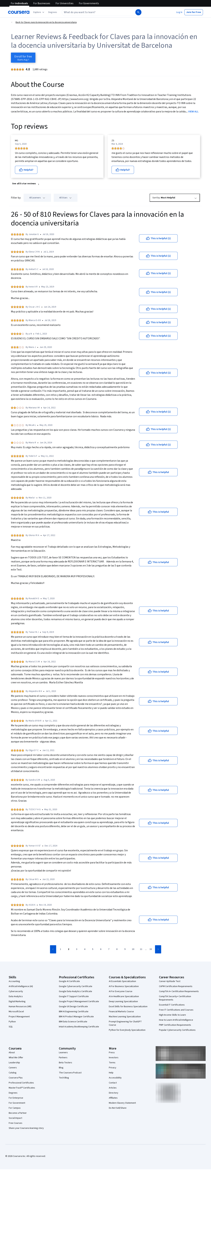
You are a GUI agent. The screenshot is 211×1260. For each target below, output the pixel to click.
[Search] (138, 12)
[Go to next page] (158, 949)
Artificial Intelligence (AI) (21, 986)
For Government (17, 1103)
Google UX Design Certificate (73, 1006)
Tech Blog (64, 1077)
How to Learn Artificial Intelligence (176, 1020)
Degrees (13, 1093)
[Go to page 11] (141, 949)
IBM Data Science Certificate (73, 1021)
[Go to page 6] (101, 949)
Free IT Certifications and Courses (176, 1010)
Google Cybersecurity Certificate (75, 986)
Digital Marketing (17, 1001)
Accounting (14, 981)
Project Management (19, 1016)
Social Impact (15, 1118)
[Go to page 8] (117, 949)
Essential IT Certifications (172, 1005)
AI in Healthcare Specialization (124, 996)
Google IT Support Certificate (74, 996)
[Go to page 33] (151, 949)
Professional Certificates (21, 1082)
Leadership (14, 1062)
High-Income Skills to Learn (172, 1015)
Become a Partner (18, 1113)
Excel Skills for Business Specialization (128, 1006)
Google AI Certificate (69, 981)
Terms (112, 1062)
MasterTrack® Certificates (22, 1088)
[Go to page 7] (109, 949)
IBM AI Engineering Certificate (73, 1011)
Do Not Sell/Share (117, 1108)
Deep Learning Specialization (123, 1001)
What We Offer (16, 1057)
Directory (113, 1093)
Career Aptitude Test (169, 981)
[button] (52, 12)
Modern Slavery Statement (122, 1103)
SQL (11, 1026)
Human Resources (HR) (20, 1006)
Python (12, 1021)
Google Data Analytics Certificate (75, 991)
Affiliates (113, 1098)
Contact (113, 1082)
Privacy (112, 1067)
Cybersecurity (16, 991)
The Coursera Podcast (70, 1072)
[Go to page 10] (133, 949)
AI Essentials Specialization (122, 981)
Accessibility (115, 1077)
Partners (63, 1057)
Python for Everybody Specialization (127, 1030)
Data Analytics (16, 996)
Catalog (12, 1072)
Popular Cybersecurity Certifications (177, 1030)
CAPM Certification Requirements (175, 986)
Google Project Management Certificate (79, 1001)
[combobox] (98, 12)
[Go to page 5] (93, 949)
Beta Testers (65, 1062)
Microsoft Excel (16, 1011)
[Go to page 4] (85, 949)
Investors (113, 1057)
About (12, 1052)
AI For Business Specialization (124, 986)
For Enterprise (16, 1098)
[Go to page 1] (61, 949)
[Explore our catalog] (39, 12)
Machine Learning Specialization (125, 1016)
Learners (63, 1052)
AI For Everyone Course (120, 991)
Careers (13, 1067)
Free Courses (15, 1123)
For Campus (15, 1108)
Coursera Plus (16, 1077)
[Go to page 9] (125, 949)
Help (111, 1072)
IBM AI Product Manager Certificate (76, 1016)
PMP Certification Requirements (175, 1025)
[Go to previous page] (53, 949)
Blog (61, 1067)
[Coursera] (18, 12)
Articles (113, 1088)
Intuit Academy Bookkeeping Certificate (79, 1026)
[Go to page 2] (69, 949)
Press (112, 1052)
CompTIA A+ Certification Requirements (179, 991)
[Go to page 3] (77, 949)
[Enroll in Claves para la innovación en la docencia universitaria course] (23, 58)
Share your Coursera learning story (26, 1128)
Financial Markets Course (121, 1011)
